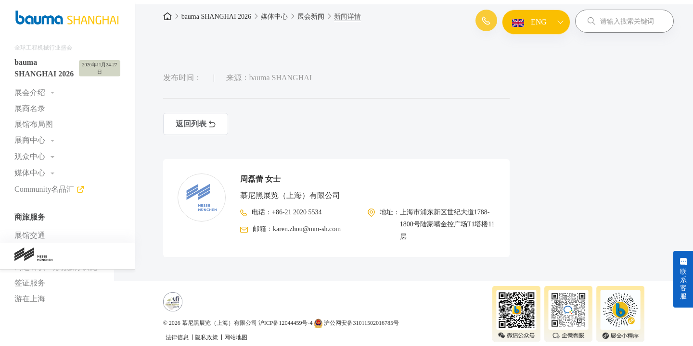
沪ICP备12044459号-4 (296, 318)
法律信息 (188, 333)
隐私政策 (217, 333)
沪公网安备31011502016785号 (367, 318)
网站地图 (245, 333)
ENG (528, 22)
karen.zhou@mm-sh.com (317, 224)
